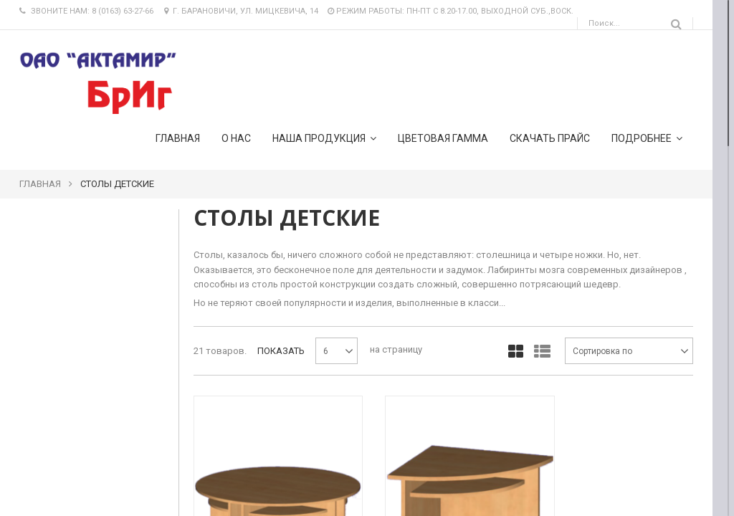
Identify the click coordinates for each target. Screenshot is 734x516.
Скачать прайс (550, 138)
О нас (236, 138)
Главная (178, 138)
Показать (281, 350)
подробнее (646, 138)
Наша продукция (324, 138)
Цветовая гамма (443, 138)
